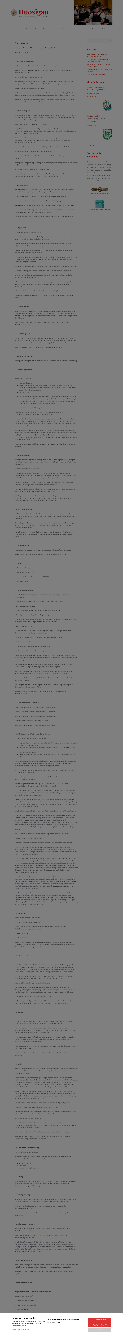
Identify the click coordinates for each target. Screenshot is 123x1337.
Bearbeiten (100, 1329)
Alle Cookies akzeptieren (100, 1320)
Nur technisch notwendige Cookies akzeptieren (99, 1325)
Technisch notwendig (56, 1322)
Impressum (25, 1329)
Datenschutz (16, 1329)
